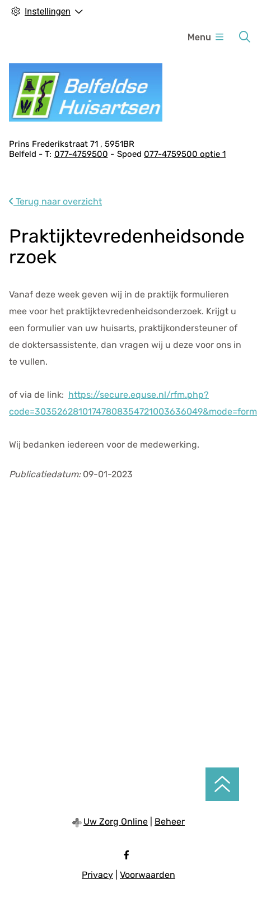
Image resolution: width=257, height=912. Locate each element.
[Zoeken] (244, 37)
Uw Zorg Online (115, 821)
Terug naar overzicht (55, 201)
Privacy (97, 874)
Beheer (170, 821)
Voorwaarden (147, 874)
